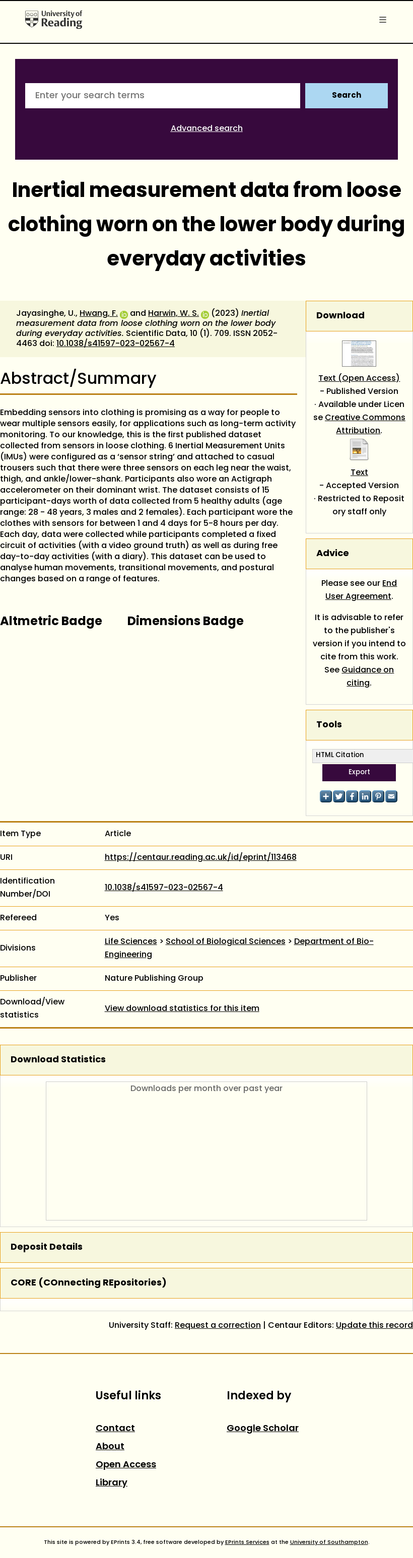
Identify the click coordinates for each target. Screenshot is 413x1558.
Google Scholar (263, 1429)
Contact (115, 1429)
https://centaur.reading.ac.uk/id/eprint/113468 (201, 857)
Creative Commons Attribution (365, 425)
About (110, 1447)
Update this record (374, 1325)
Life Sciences (131, 942)
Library (111, 1483)
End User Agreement (361, 590)
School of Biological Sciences (226, 942)
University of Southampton (329, 1542)
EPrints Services (247, 1542)
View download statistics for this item (182, 1008)
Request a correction (218, 1325)
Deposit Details (47, 1247)
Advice (332, 554)
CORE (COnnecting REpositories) (89, 1283)
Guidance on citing (367, 677)
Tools (329, 725)
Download (340, 316)
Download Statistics (58, 1060)
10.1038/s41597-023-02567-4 (115, 344)
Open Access (126, 1465)
